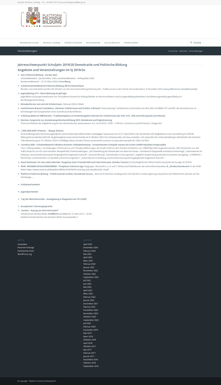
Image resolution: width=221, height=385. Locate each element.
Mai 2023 (87, 254)
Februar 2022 (89, 297)
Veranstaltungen (27, 51)
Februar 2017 (89, 352)
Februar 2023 (89, 264)
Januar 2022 (88, 300)
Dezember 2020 (90, 310)
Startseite (183, 51)
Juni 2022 (87, 283)
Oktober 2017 (89, 346)
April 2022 (87, 290)
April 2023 (87, 257)
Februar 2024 (89, 250)
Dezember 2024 (90, 247)
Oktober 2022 (89, 273)
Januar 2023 (88, 267)
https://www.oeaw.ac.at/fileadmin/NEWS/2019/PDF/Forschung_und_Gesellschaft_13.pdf (68, 169)
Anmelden (22, 244)
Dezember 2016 (90, 359)
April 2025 (87, 244)
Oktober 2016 (89, 362)
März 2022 (88, 293)
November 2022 (90, 270)
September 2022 (91, 277)
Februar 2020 (89, 326)
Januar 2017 (88, 356)
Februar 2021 (89, 306)
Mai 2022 (87, 287)
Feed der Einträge (26, 247)
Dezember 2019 (90, 329)
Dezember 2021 (90, 303)
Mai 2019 (87, 333)
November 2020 (90, 313)
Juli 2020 (87, 323)
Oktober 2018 (89, 339)
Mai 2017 (87, 349)
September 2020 (91, 320)
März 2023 (88, 260)
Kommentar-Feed (26, 250)
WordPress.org (25, 254)
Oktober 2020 (89, 316)
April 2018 (87, 343)
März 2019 (88, 336)
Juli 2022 (87, 280)
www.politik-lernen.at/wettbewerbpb (180, 89)
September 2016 (91, 366)
